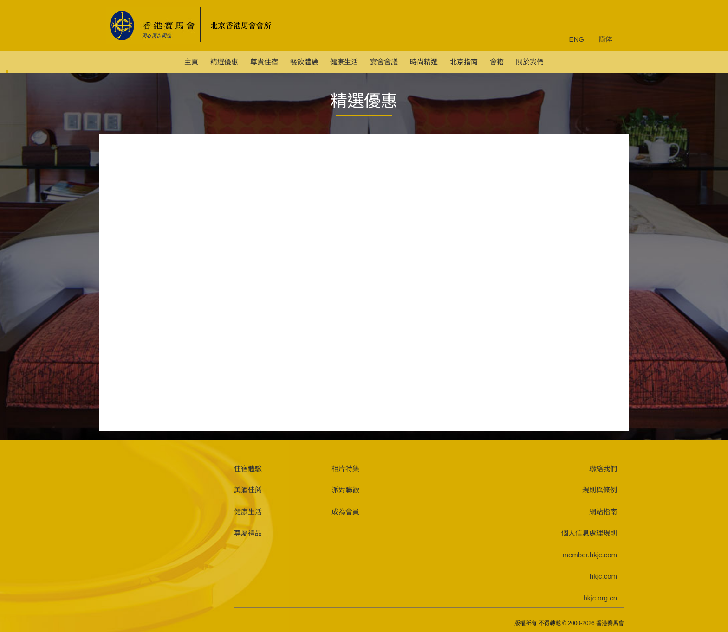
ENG (576, 39)
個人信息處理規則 (589, 533)
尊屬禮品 (248, 533)
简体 (605, 39)
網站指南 (603, 512)
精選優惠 (224, 62)
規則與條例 (599, 490)
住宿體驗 (248, 468)
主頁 (191, 62)
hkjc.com (603, 576)
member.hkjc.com (589, 555)
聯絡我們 (603, 468)
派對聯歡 (345, 490)
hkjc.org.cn (600, 598)
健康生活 (248, 512)
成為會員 (345, 512)
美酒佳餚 (248, 490)
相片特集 (345, 468)
